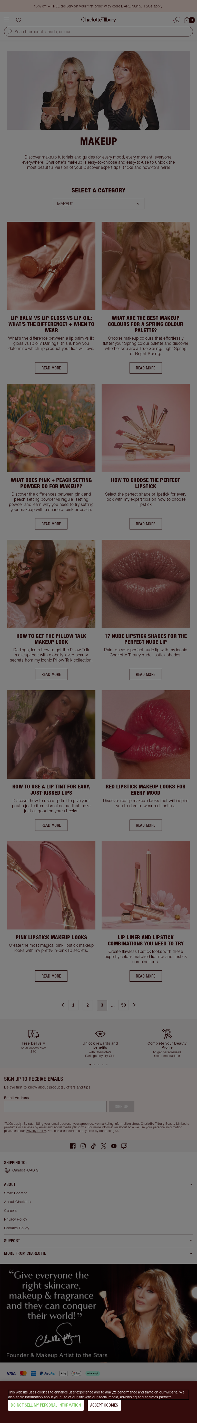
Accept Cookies (104, 1405)
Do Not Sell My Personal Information (46, 1405)
